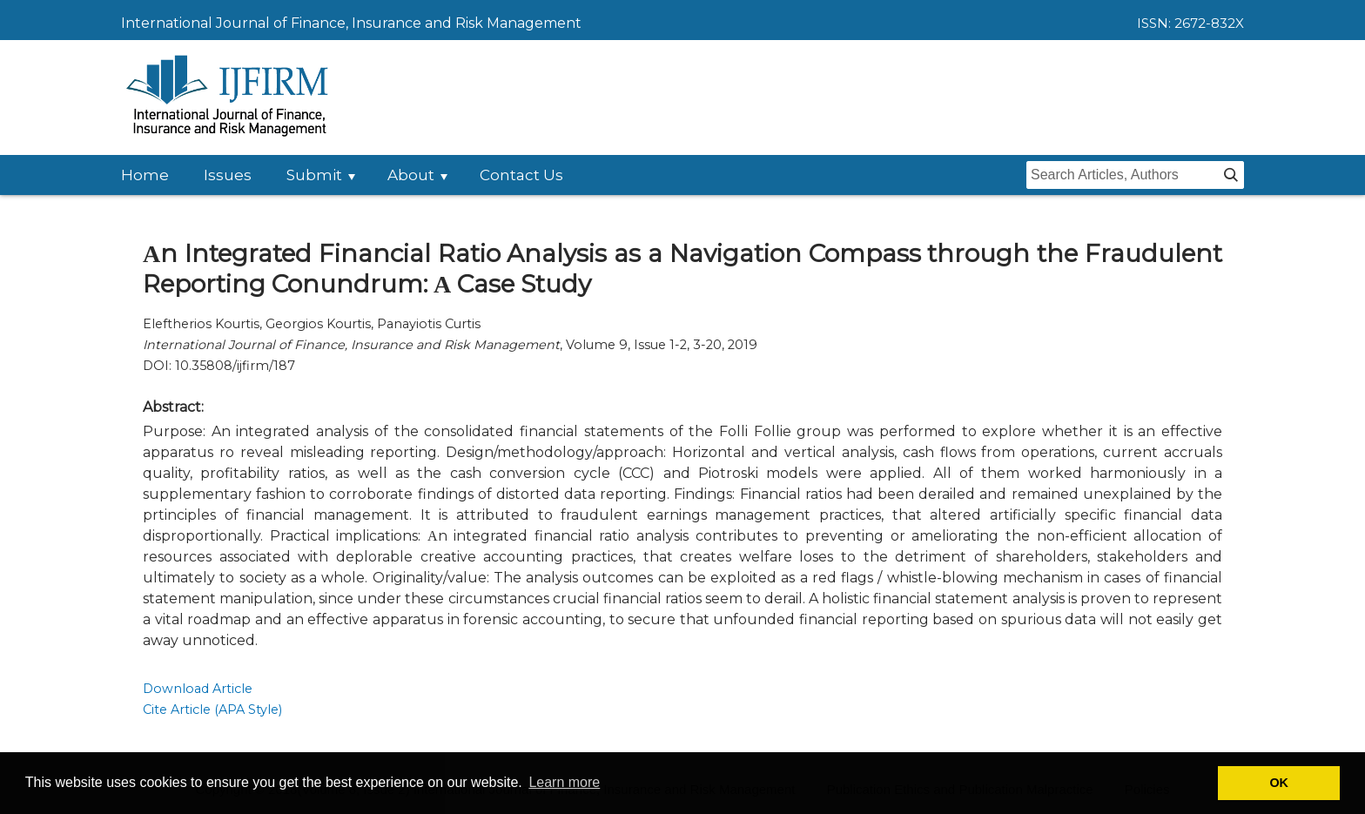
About (410, 175)
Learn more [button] (564, 782)
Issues (228, 175)
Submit (314, 175)
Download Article (197, 688)
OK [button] (1278, 783)
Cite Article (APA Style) (212, 709)
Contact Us (521, 175)
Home (145, 175)
